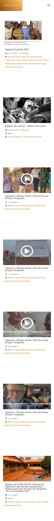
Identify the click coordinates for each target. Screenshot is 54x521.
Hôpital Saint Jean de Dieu (16, 63)
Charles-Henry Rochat (25, 60)
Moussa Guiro (17, 67)
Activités (11, 56)
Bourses (26, 56)
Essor (38, 501)
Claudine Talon (42, 60)
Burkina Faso (36, 56)
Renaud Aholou (24, 209)
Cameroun (9, 60)
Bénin (18, 56)
